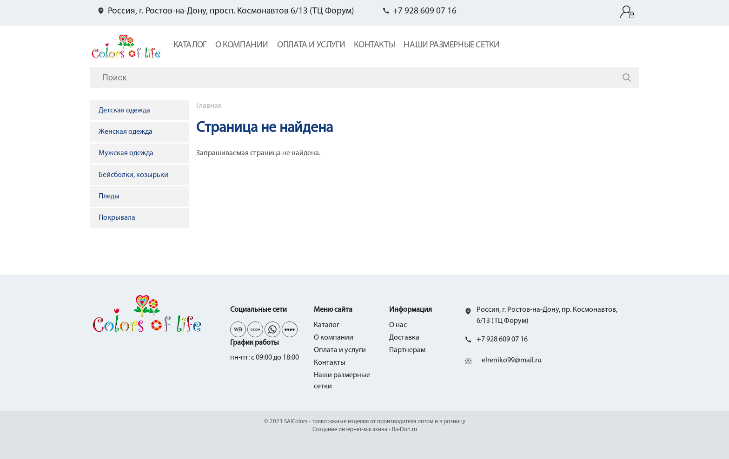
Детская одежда (124, 110)
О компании (241, 45)
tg (255, 329)
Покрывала (117, 218)
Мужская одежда (126, 153)
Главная (209, 106)
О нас (398, 325)
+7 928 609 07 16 (425, 11)
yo (290, 329)
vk (238, 329)
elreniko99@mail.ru (512, 360)
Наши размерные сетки (451, 45)
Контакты (374, 45)
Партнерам (407, 350)
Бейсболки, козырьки (133, 175)
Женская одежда (125, 132)
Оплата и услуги (311, 45)
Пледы (109, 196)
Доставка (404, 337)
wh (272, 329)
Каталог (189, 45)
